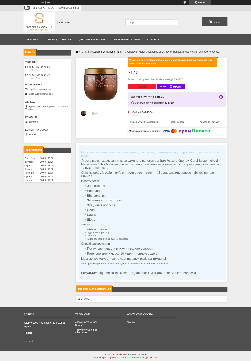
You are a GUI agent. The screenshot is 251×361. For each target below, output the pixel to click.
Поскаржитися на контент (116, 357)
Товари (50, 39)
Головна (32, 39)
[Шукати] (175, 22)
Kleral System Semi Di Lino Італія (103, 51)
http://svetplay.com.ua (40, 89)
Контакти (153, 39)
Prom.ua (142, 354)
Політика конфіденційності (144, 357)
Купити (142, 86)
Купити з (170, 86)
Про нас (67, 39)
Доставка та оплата (92, 39)
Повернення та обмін (126, 39)
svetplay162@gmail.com (41, 94)
